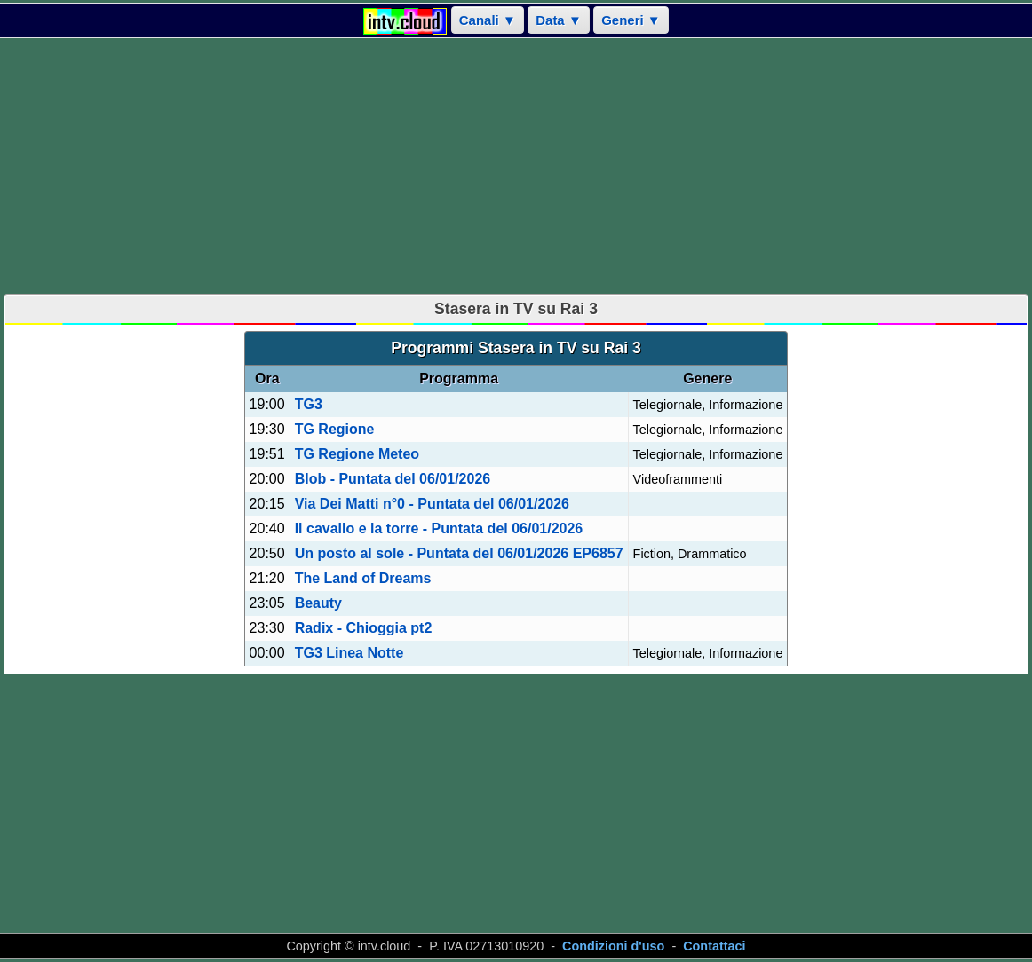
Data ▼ (559, 20)
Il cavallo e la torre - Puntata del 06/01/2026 (439, 528)
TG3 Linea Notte (349, 652)
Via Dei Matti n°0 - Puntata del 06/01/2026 (432, 503)
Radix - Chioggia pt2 (364, 627)
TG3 (308, 404)
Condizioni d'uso (613, 946)
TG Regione (335, 429)
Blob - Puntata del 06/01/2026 (393, 478)
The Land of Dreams (363, 578)
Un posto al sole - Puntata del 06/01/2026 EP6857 (459, 553)
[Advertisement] (516, 166)
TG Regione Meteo (357, 453)
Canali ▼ (487, 20)
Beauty (318, 603)
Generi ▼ (631, 20)
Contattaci (714, 946)
